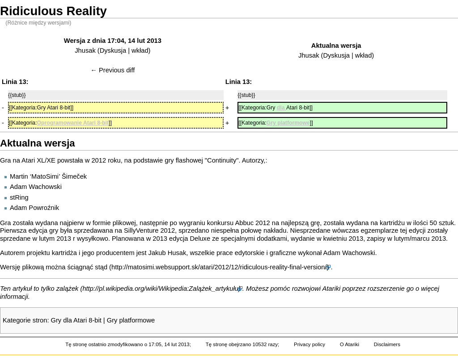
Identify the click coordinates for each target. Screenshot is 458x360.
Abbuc (244, 222)
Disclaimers (387, 344)
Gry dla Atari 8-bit (76, 320)
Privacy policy (309, 344)
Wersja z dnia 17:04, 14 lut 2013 (112, 40)
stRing (19, 197)
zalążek (67, 288)
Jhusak (85, 50)
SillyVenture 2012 (149, 230)
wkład (139, 50)
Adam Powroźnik (34, 207)
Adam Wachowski (36, 186)
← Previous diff (112, 70)
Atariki (331, 288)
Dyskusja (113, 50)
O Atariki (349, 344)
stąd (101, 267)
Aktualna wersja (336, 45)
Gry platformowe (131, 320)
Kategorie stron (25, 320)
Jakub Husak (167, 252)
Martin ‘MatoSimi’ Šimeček (48, 176)
